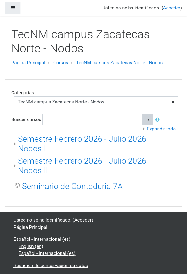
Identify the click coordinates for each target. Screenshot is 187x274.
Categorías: (23, 93)
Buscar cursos (26, 119)
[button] (159, 120)
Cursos (60, 63)
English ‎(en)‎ (31, 246)
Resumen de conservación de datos (50, 265)
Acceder (171, 8)
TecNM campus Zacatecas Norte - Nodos (119, 63)
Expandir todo (161, 129)
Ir (148, 120)
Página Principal (28, 63)
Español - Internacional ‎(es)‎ (42, 239)
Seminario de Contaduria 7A (72, 186)
